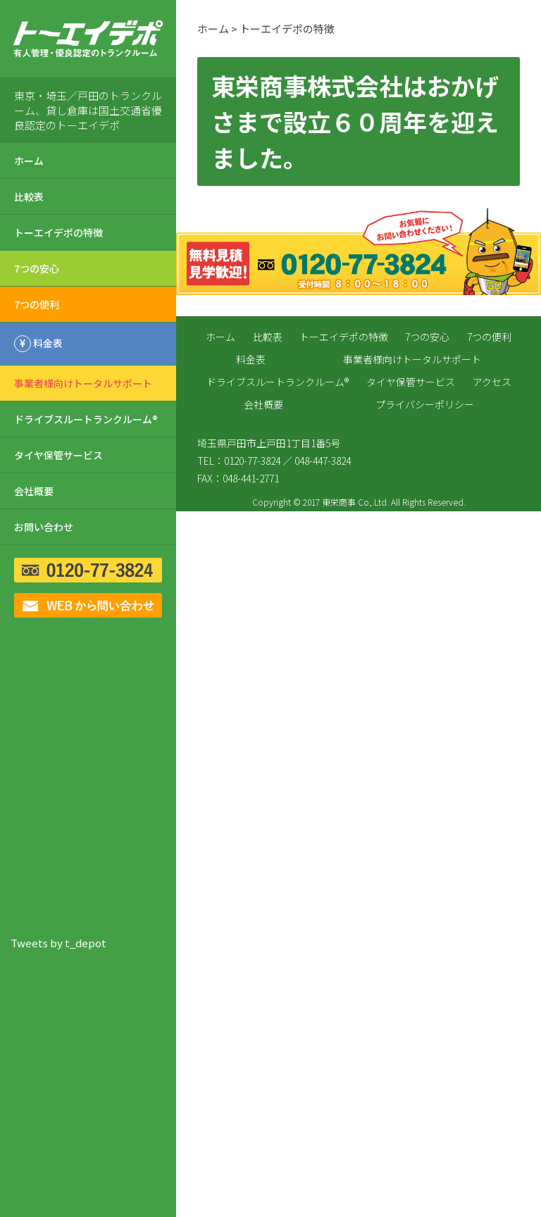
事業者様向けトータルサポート (83, 383)
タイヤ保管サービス (58, 455)
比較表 (29, 196)
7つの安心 (36, 268)
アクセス (492, 382)
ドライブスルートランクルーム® (86, 419)
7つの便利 (36, 304)
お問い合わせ (43, 527)
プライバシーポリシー (424, 404)
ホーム (29, 161)
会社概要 (34, 491)
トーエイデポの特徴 (58, 232)
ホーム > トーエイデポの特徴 (266, 28)
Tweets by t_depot (58, 942)
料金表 (251, 359)
